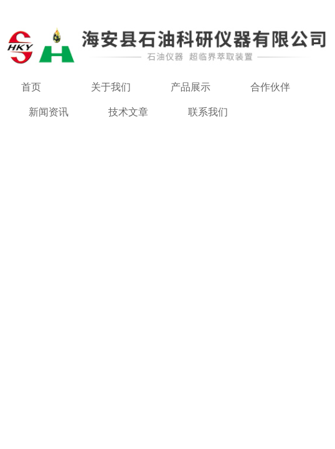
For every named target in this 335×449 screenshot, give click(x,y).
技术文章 (128, 112)
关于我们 (111, 87)
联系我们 (208, 112)
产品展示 (190, 87)
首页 (31, 87)
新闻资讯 (48, 112)
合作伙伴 (270, 87)
